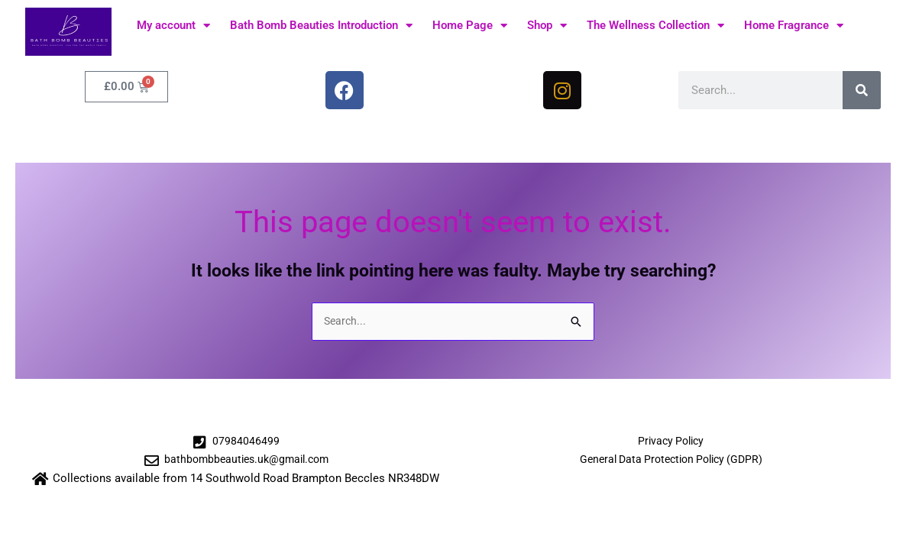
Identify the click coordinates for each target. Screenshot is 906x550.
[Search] (862, 90)
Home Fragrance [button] (793, 25)
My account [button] (173, 25)
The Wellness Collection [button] (655, 25)
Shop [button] (547, 25)
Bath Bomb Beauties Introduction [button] (321, 25)
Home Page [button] (469, 25)
